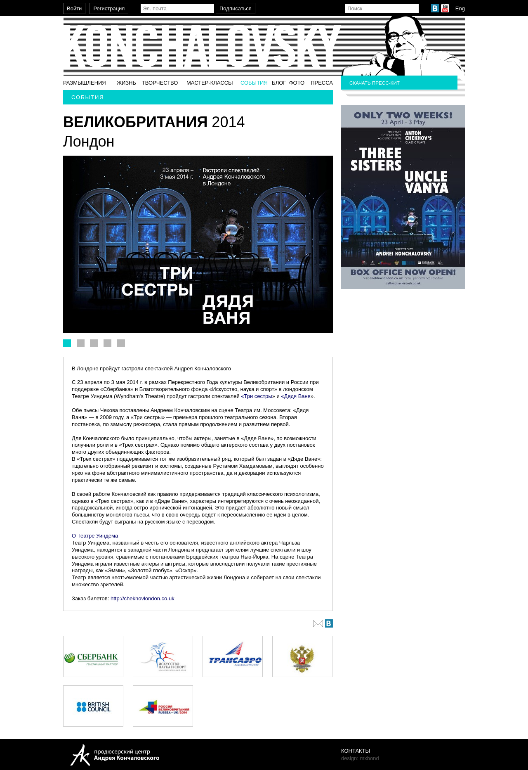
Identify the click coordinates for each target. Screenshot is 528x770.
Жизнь (126, 83)
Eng (460, 8)
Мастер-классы (209, 83)
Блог (279, 83)
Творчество (160, 83)
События (254, 83)
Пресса (322, 83)
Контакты (355, 751)
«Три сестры (256, 396)
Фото (296, 83)
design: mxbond (360, 758)
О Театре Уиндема (95, 536)
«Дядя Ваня (295, 396)
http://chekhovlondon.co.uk (143, 598)
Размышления (84, 83)
